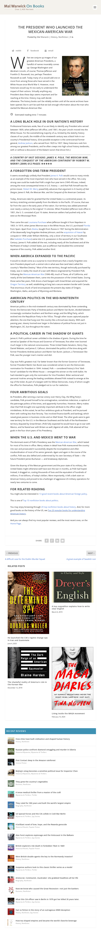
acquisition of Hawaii (73, 232)
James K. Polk (57, 175)
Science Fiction (21, 763)
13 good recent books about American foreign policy (63, 493)
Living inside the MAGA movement (68, 713)
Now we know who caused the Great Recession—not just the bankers (47, 888)
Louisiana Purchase (37, 222)
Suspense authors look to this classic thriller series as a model (44, 867)
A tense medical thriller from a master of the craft (38, 792)
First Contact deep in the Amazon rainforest (36, 760)
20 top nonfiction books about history (58, 507)
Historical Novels (22, 827)
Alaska (35, 229)
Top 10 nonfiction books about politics (40, 500)
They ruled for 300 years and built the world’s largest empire (43, 803)
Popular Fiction (34, 827)
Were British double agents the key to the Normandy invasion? (44, 856)
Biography (19, 806)
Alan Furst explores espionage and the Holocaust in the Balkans (45, 835)
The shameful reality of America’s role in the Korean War (27, 683)
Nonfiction (63, 37)
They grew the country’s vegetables (32, 781)
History (54, 37)
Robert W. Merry (30, 189)
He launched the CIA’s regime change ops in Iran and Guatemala (28, 638)
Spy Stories (36, 816)
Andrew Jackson (25, 143)
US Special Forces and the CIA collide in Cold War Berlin (41, 814)
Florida (87, 225)
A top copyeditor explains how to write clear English (71, 607)
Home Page (15, 523)
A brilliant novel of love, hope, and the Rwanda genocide (41, 824)
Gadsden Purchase (22, 239)
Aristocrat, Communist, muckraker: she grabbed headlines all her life (47, 878)
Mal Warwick (43, 37)
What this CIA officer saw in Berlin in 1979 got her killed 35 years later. (47, 899)
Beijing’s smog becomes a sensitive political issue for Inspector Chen (47, 771)
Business (19, 784)
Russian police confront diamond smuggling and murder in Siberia (46, 749)
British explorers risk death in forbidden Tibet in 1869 (40, 846)
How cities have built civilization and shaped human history (43, 739)
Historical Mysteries (23, 752)
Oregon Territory (18, 284)
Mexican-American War (34, 274)
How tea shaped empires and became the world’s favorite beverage (46, 920)
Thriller (34, 795)
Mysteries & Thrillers (39, 752)
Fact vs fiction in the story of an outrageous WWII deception (43, 910)
